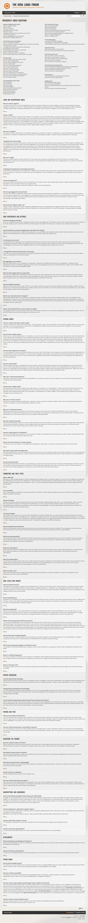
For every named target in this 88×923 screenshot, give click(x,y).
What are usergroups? (51, 29)
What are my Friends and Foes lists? (54, 49)
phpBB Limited (51, 865)
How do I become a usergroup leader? (55, 31)
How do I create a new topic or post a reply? (14, 59)
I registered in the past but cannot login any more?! (16, 33)
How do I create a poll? (9, 64)
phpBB (23, 266)
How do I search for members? (53, 60)
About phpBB (43, 866)
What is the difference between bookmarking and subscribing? (61, 66)
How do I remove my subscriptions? (54, 71)
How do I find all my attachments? (54, 77)
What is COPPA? (7, 27)
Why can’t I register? (8, 29)
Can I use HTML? (7, 83)
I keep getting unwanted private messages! (56, 42)
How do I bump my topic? (10, 77)
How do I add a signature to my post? (13, 62)
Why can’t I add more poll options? (12, 65)
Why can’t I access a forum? (10, 68)
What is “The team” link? (51, 36)
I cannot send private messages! (53, 41)
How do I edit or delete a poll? (10, 67)
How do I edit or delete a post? (11, 61)
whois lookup (45, 886)
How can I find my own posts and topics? (56, 61)
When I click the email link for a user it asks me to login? (17, 54)
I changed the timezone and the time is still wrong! (16, 47)
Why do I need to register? (10, 26)
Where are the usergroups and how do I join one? (57, 30)
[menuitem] (13, 13)
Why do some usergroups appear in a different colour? (59, 33)
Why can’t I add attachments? (11, 69)
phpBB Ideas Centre (9, 876)
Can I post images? (8, 86)
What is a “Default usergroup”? (53, 34)
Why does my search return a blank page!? (56, 58)
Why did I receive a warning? (10, 71)
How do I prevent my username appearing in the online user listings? (21, 44)
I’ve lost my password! (9, 34)
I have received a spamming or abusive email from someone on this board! (65, 44)
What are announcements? (10, 89)
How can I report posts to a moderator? (13, 72)
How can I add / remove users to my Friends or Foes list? (59, 50)
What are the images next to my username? (14, 50)
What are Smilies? (8, 85)
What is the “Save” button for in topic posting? (15, 74)
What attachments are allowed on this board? (57, 76)
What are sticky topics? (9, 91)
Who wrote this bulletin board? (53, 82)
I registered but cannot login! (10, 30)
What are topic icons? (9, 94)
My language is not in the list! (10, 48)
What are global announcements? (12, 88)
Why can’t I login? (8, 31)
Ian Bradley (82, 915)
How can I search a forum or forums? (54, 55)
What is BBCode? (7, 82)
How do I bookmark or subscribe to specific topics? (58, 68)
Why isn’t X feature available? (52, 84)
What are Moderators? (51, 27)
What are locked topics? (9, 92)
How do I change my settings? (11, 42)
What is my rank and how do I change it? (14, 53)
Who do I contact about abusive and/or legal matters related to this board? (63, 86)
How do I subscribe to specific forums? (55, 69)
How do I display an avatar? (10, 51)
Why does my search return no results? (55, 57)
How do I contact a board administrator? (56, 88)
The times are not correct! (9, 45)
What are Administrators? (51, 26)
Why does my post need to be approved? (14, 75)
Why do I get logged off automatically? (13, 36)
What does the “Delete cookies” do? (12, 37)
